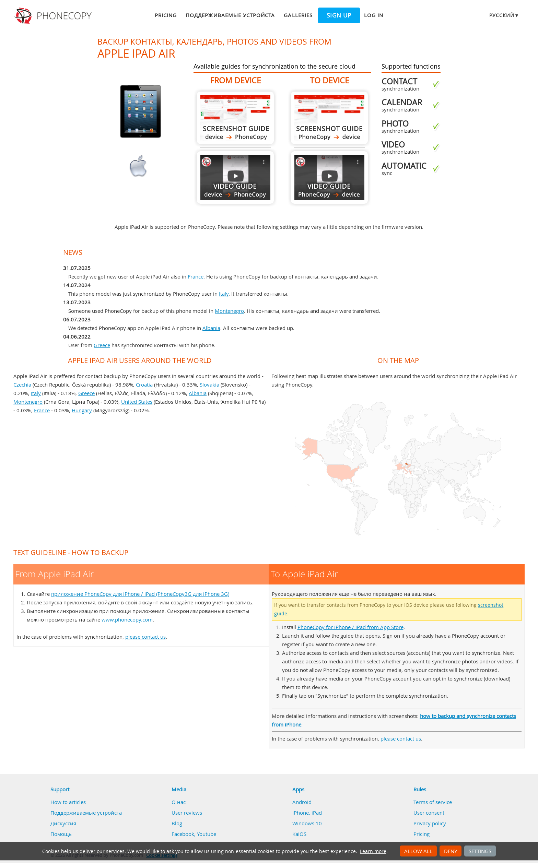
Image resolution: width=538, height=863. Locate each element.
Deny (450, 851)
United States (136, 401)
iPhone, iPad (307, 812)
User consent (428, 812)
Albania (211, 327)
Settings (480, 851)
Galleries (298, 15)
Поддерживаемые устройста (230, 15)
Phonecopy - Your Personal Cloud (54, 15)
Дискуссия (63, 823)
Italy (224, 293)
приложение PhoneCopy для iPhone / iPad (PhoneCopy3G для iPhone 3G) (140, 593)
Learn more (373, 851)
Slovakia (209, 384)
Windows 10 (307, 823)
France (195, 276)
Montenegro (229, 310)
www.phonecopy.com (127, 619)
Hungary (82, 410)
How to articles (68, 802)
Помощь (61, 833)
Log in (373, 15)
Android (302, 802)
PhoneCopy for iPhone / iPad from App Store (350, 627)
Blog (177, 823)
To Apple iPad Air (329, 118)
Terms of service (432, 802)
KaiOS (299, 833)
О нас (179, 802)
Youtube (206, 833)
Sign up (339, 15)
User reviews (187, 812)
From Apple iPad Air (235, 118)
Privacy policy (429, 823)
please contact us (145, 636)
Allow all (418, 851)
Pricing (166, 15)
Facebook (183, 833)
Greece (102, 345)
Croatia (144, 384)
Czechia (22, 384)
